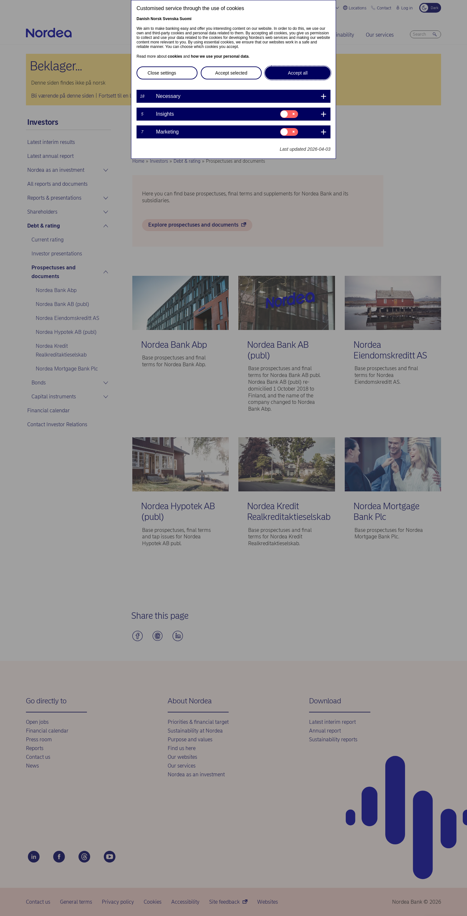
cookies (175, 56)
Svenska (171, 19)
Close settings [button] (162, 73)
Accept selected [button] (231, 73)
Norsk (156, 19)
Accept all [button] (298, 73)
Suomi (186, 19)
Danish (143, 19)
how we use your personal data (219, 56)
